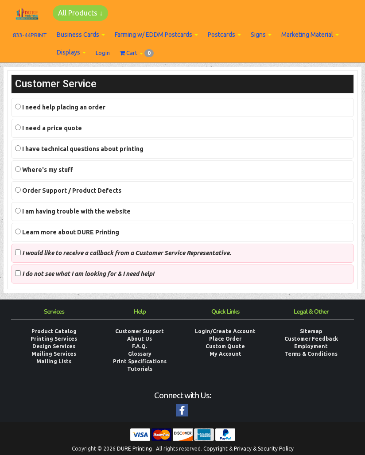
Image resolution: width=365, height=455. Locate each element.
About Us (139, 339)
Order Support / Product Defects (68, 190)
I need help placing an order (60, 107)
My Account (225, 354)
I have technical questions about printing (79, 148)
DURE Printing (134, 448)
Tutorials (139, 369)
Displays (71, 52)
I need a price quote (48, 128)
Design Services (53, 346)
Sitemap (311, 331)
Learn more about (67, 232)
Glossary (139, 354)
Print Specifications (140, 361)
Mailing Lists (53, 361)
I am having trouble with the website (73, 211)
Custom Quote (225, 346)
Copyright (215, 448)
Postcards (224, 34)
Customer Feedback (311, 339)
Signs (261, 34)
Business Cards (81, 34)
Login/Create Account (225, 331)
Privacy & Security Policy (264, 448)
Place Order (225, 339)
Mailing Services (53, 354)
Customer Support (139, 331)
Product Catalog (54, 331)
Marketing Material (310, 34)
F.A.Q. (139, 346)
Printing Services (54, 339)
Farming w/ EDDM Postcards (156, 34)
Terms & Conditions (311, 354)
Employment (311, 346)
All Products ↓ (80, 13)
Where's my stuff (44, 169)
